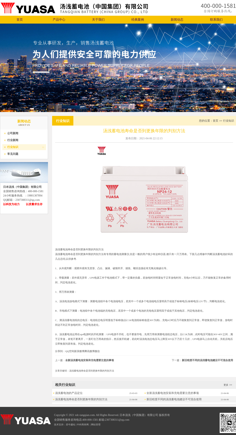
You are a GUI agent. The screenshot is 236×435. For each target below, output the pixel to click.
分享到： (60, 351)
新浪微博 (79, 351)
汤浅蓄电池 (61, 254)
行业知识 (12, 147)
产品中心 (59, 19)
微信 (97, 351)
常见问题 (12, 153)
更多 (228, 385)
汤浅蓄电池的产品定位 (69, 393)
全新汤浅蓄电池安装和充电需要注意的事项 (89, 360)
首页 (20, 19)
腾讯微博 (89, 351)
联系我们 (216, 19)
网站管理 (95, 424)
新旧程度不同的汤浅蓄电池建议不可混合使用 (207, 360)
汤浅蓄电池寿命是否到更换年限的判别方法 (81, 399)
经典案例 (137, 19)
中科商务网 (83, 424)
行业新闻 (12, 140)
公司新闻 (12, 133)
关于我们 (98, 19)
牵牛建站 (70, 424)
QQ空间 (69, 351)
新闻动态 (177, 19)
